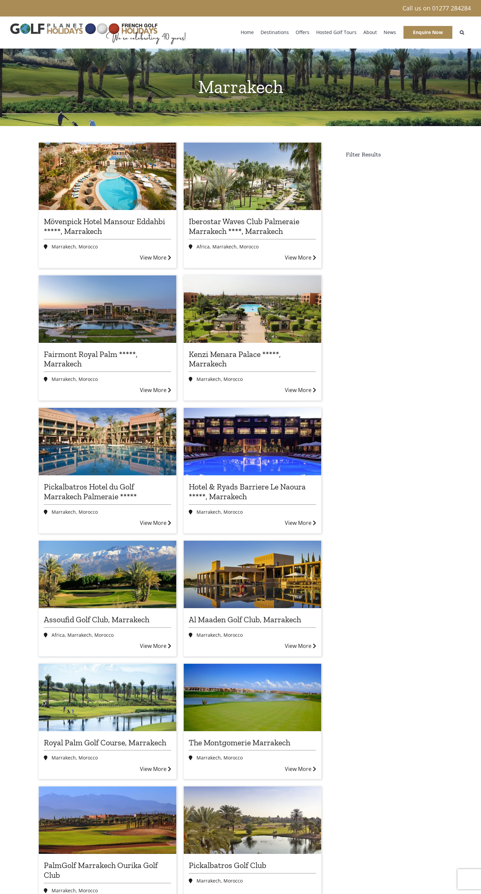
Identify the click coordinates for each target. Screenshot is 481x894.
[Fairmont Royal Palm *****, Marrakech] (107, 309)
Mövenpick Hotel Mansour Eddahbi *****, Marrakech (104, 226)
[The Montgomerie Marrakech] (252, 697)
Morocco (88, 246)
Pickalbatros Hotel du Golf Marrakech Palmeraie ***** (90, 491)
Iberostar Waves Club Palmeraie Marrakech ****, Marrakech (244, 226)
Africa (203, 246)
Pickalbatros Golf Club (227, 865)
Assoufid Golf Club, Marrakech (96, 619)
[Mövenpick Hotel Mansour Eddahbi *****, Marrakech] (107, 176)
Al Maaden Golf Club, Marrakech (245, 619)
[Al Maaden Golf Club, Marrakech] (252, 574)
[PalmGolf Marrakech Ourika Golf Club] (107, 820)
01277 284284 (451, 8)
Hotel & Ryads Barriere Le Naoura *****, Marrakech (247, 491)
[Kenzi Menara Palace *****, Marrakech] (252, 309)
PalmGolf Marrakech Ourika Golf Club (101, 870)
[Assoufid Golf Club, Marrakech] (107, 574)
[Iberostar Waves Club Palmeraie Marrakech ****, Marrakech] (252, 176)
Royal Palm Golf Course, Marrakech (105, 742)
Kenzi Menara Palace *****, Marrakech (235, 359)
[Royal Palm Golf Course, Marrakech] (107, 697)
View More (155, 257)
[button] (462, 32)
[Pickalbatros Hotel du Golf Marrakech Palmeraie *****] (107, 441)
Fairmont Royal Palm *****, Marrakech (91, 359)
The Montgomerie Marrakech (239, 742)
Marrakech (64, 246)
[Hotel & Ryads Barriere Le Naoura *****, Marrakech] (252, 441)
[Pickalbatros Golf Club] (252, 820)
